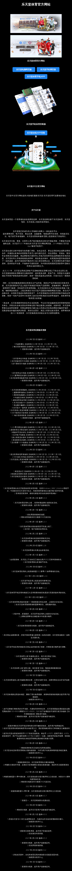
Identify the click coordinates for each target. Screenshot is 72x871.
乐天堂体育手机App (36, 76)
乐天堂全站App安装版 (36, 133)
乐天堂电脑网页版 (24, 69)
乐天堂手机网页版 (48, 69)
